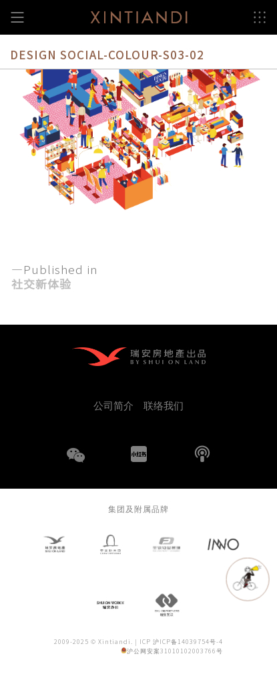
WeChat (75, 463)
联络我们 (164, 405)
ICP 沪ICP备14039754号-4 (181, 642)
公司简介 (113, 405)
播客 (202, 454)
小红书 (139, 454)
